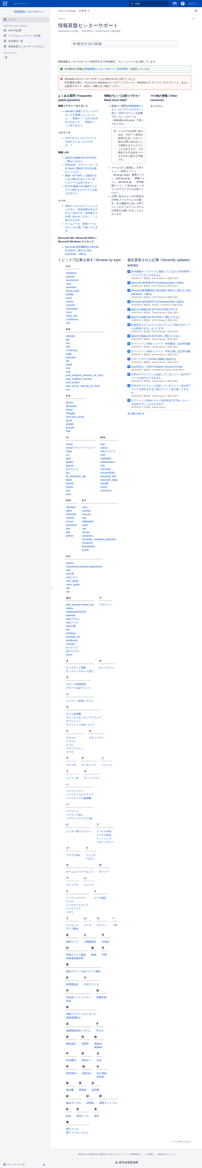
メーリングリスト (76, 897)
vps (68, 591)
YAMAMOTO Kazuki (161, 370)
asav (68, 283)
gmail (69, 420)
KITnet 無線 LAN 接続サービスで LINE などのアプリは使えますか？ (81, 190)
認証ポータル (73, 1102)
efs (67, 361)
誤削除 (90, 1102)
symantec (87, 535)
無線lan (98, 1047)
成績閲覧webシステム (78, 1030)
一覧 (114, 925)
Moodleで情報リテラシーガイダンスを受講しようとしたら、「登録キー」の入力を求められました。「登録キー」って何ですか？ (81, 118)
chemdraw (72, 308)
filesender (71, 406)
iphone (70, 465)
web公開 (71, 626)
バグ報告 (149, 1154)
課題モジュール (108, 1102)
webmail (70, 615)
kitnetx (69, 487)
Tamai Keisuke (159, 312)
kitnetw (70, 483)
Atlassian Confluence (88, 1154)
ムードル (89, 884)
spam (85, 525)
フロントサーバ (105, 842)
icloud (69, 444)
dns (68, 343)
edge (69, 353)
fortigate (70, 413)
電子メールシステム (77, 1132)
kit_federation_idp (76, 476)
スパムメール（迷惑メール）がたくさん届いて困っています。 (81, 227)
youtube (70, 643)
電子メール (72, 1128)
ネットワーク (91, 778)
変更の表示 (172, 278)
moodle (104, 483)
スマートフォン (75, 748)
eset (68, 371)
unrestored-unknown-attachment (84, 566)
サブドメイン (73, 721)
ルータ (87, 925)
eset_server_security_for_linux (83, 386)
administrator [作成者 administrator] (64, 31)
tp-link (85, 550)
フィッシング (103, 838)
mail (102, 454)
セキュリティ (96, 737)
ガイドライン (106, 667)
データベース (88, 764)
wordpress (72, 640)
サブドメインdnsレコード (80, 724)
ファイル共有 (103, 831)
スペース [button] (19, 3)
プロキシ (90, 858)
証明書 (95, 1089)
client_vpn (71, 315)
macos (104, 447)
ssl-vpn (86, 532)
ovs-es (69, 521)
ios (67, 454)
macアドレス (107, 451)
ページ (61, 18)
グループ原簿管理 (76, 684)
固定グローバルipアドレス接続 (83, 971)
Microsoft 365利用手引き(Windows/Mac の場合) (157, 282)
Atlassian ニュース (166, 1154)
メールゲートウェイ (77, 904)
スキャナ (71, 737)
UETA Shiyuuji (158, 286)
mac (102, 444)
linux (68, 494)
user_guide (72, 580)
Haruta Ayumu (158, 278)
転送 (68, 1115)
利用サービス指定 (76, 954)
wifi (68, 629)
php (68, 532)
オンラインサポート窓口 (80, 671)
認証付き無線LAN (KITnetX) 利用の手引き (154, 309)
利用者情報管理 (75, 958)
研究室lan (71, 1073)
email (69, 364)
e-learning (71, 350)
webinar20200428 (76, 611)
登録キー (86, 1060)
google (70, 424)
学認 (68, 1000)
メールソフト (73, 908)
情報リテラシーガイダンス (81, 1014)
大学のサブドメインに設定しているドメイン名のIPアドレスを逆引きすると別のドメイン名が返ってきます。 (161, 389)
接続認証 (71, 1043)
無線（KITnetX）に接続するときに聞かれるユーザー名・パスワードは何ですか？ (81, 179)
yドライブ (71, 647)
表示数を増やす (136, 413)
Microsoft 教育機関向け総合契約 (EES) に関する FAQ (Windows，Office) (82, 250)
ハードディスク (75, 791)
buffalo (70, 294)
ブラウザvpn (73, 855)
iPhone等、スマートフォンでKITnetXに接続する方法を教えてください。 (81, 168)
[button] (5, 3)
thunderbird (88, 546)
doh (68, 346)
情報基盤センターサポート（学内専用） (107, 68)
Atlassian (126, 1162)
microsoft (105, 469)
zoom (69, 654)
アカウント (105, 604)
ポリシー (104, 871)
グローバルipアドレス (78, 687)
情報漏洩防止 (73, 1017)
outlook (70, 517)
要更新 (82, 1089)
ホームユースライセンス (80, 871)
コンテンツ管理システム (80, 700)
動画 (93, 954)
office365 (71, 514)
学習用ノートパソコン (78, 997)
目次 (99, 1060)
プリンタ (90, 855)
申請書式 (71, 1060)
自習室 (100, 1076)
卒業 (104, 954)
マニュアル (72, 884)
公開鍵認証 (90, 941)
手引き (99, 1030)
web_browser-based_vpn (80, 604)
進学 (96, 1115)
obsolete (70, 507)
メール (70, 901)
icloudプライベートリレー (80, 447)
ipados (69, 462)
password (71, 525)
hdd (68, 431)
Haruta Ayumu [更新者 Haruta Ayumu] (102, 31)
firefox (69, 409)
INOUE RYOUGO (161, 305)
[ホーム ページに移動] (10, 3)
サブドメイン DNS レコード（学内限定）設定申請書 (160, 343)
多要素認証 (72, 984)
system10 (87, 542)
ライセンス (72, 925)
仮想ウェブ (72, 941)
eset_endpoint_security (79, 378)
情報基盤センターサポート (29, 11)
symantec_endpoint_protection (99, 539)
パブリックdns (74, 814)
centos (69, 301)
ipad (68, 458)
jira (67, 472)
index (69, 451)
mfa (102, 465)
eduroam (71, 357)
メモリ (70, 912)
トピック (107, 764)
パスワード (72, 811)
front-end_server (75, 416)
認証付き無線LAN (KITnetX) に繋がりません (156, 317)
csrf (68, 322)
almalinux (71, 273)
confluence (72, 319)
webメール (72, 622)
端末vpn (86, 1073)
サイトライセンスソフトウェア (83, 717)
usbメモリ (72, 577)
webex (69, 608)
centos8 (70, 305)
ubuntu (70, 563)
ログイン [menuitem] (193, 3)
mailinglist (105, 458)
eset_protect (73, 382)
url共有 (70, 573)
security (86, 514)
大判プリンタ (91, 984)
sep (84, 517)
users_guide (73, 584)
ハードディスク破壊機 (78, 798)
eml (68, 368)
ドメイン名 (72, 778)
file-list (69, 402)
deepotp (70, 336)
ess (68, 389)
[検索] (132, 3)
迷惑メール (82, 1115)
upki (68, 570)
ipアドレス (72, 469)
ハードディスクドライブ (80, 794)
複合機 (70, 1089)
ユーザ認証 (100, 897)
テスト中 (71, 764)
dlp (67, 339)
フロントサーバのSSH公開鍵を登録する (153, 359)
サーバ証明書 (73, 713)
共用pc (105, 941)
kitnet (69, 479)
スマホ (70, 751)
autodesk (71, 287)
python (70, 535)
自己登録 (102, 1073)
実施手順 (101, 997)
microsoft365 (107, 472)
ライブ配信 (72, 928)
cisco (69, 312)
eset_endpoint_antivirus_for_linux (84, 375)
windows (71, 633)
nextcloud (105, 490)
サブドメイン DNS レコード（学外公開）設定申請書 (160, 351)
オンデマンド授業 (76, 667)
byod (68, 298)
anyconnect (72, 280)
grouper (70, 427)
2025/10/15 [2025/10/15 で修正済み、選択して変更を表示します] (87, 31)
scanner (86, 510)
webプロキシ (73, 618)
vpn (68, 588)
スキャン (71, 741)
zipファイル (72, 651)
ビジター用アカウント (78, 831)
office (69, 510)
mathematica (107, 462)
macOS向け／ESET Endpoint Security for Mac (157, 366)
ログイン (102, 925)
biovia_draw (72, 290)
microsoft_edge (109, 479)
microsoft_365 (108, 476)
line (68, 490)
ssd (84, 528)
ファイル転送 (103, 834)
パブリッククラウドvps (79, 818)
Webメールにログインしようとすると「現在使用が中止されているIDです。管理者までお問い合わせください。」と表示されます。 (81, 213)
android (70, 276)
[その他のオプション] (193, 18)
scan (84, 507)
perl (68, 528)
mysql (103, 487)
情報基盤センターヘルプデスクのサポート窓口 (127, 109)
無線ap (98, 1043)
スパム (70, 744)
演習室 (85, 1043)
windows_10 (73, 636)
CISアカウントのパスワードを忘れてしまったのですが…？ (81, 142)
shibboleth (88, 521)
